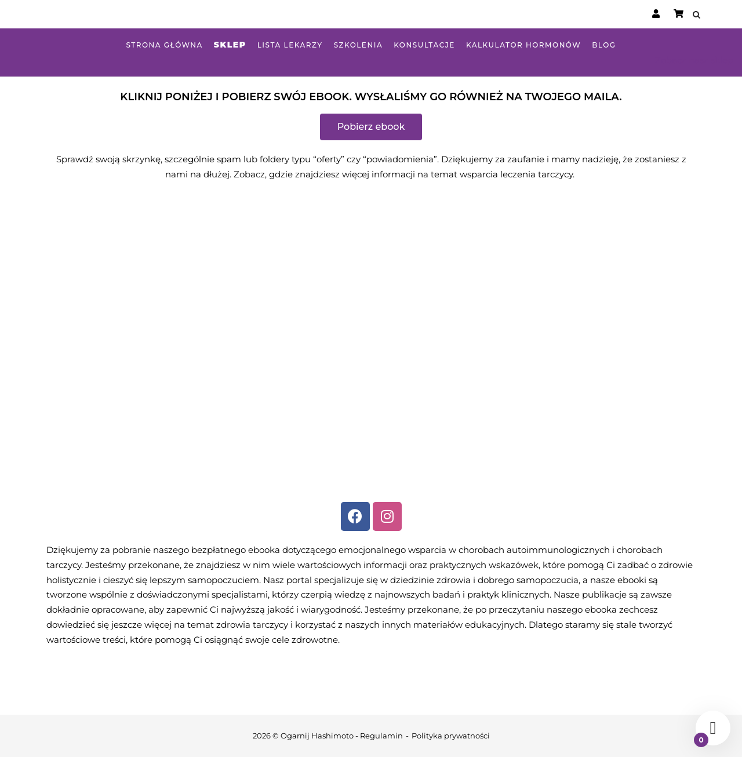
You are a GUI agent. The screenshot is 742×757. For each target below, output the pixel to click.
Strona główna (164, 45)
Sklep (230, 44)
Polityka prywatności (451, 735)
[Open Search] (696, 15)
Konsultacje (424, 45)
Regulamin (381, 735)
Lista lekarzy (290, 45)
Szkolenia (358, 45)
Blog (604, 45)
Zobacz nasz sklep (694, 59)
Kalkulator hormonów (523, 45)
